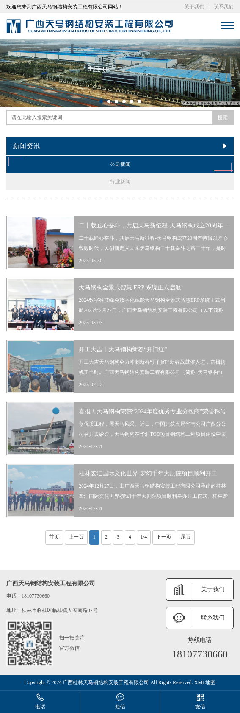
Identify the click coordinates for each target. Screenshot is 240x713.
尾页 (186, 537)
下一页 (163, 537)
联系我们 (223, 6)
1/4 (144, 537)
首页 (54, 537)
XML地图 (205, 682)
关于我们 (194, 6)
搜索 (223, 118)
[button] (101, 101)
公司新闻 (120, 164)
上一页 (76, 537)
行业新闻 (120, 182)
